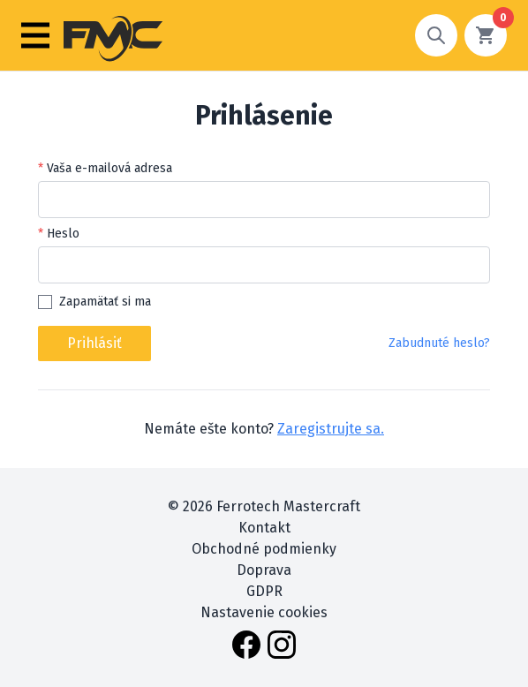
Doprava (264, 570)
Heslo (63, 233)
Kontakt (264, 527)
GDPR (264, 591)
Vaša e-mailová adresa (109, 168)
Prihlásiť (94, 343)
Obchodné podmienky (264, 548)
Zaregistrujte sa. (330, 428)
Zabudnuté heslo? (439, 343)
